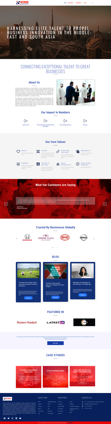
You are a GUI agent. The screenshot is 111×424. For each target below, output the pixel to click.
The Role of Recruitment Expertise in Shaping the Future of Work (55, 284)
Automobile (60, 404)
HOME (65, 2)
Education (60, 413)
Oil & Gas (60, 401)
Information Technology (74, 406)
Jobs (85, 2)
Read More (29, 384)
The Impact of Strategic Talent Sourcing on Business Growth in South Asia (28, 284)
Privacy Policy (50, 413)
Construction (60, 408)
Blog (49, 406)
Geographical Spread (52, 401)
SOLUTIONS (71, 2)
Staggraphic (70, 422)
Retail (71, 412)
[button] (1, 32)
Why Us (39, 408)
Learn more (28, 298)
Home (39, 401)
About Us (40, 404)
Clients (49, 404)
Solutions (40, 406)
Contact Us (50, 411)
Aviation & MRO (61, 406)
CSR (48, 408)
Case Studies (40, 411)
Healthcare (72, 404)
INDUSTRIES (79, 2)
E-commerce (60, 411)
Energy (71, 401)
